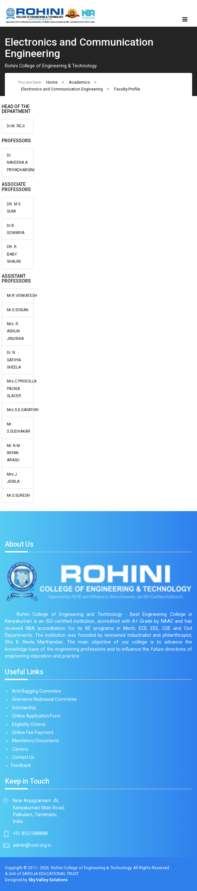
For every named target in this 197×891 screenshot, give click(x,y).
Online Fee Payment (31, 732)
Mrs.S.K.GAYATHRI (23, 410)
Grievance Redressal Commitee (43, 699)
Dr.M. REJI (16, 126)
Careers (19, 749)
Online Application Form (35, 715)
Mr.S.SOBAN (17, 310)
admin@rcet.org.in (32, 845)
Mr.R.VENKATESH (22, 295)
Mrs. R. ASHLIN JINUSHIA (15, 331)
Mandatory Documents (34, 740)
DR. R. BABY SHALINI (14, 254)
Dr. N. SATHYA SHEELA (14, 359)
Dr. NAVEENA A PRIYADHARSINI (20, 162)
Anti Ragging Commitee (35, 691)
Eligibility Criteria (28, 724)
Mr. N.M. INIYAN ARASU (14, 453)
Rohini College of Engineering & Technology (91, 867)
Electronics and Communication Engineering (62, 89)
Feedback (20, 765)
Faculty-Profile (127, 89)
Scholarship (23, 707)
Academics (79, 82)
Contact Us (22, 757)
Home (52, 82)
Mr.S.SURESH (18, 495)
